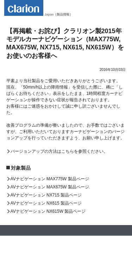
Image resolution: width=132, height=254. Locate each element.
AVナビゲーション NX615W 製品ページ (48, 211)
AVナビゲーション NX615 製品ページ (46, 203)
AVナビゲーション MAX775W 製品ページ (50, 178)
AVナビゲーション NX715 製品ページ (46, 195)
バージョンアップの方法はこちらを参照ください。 (59, 151)
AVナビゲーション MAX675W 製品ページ (50, 187)
